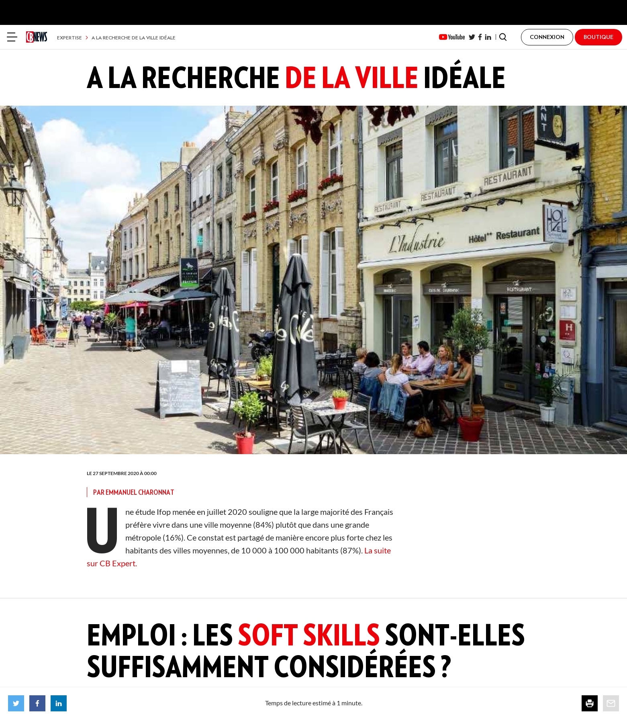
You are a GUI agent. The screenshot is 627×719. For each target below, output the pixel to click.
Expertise (69, 38)
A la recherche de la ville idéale (134, 38)
